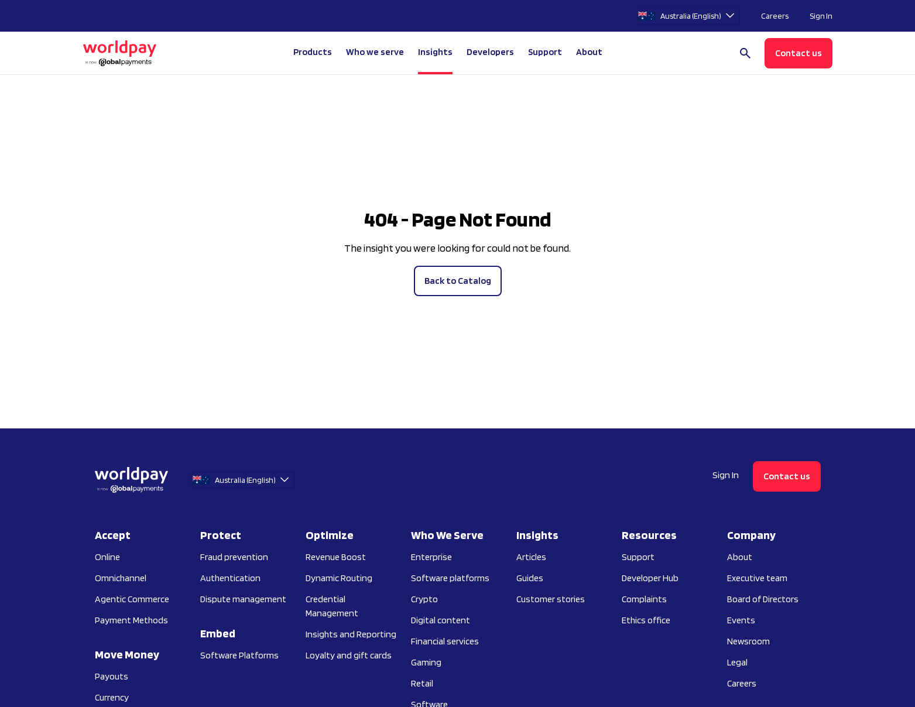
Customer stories (550, 599)
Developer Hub (650, 578)
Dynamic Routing (339, 578)
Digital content (440, 620)
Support (545, 51)
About (739, 556)
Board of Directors (763, 599)
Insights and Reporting (351, 634)
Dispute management (243, 599)
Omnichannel (120, 578)
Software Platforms (239, 655)
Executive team (757, 578)
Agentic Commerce (132, 599)
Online (107, 556)
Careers (775, 15)
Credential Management (332, 606)
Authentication (230, 578)
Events (741, 620)
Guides (529, 578)
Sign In (821, 15)
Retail (422, 683)
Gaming (426, 662)
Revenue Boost (336, 556)
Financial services (445, 641)
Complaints (644, 599)
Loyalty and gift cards (349, 655)
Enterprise (431, 556)
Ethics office (646, 620)
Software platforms (450, 578)
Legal (737, 662)
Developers (490, 51)
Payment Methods (131, 620)
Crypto (424, 599)
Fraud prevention (234, 556)
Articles (531, 556)
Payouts (111, 676)
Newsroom (748, 641)
